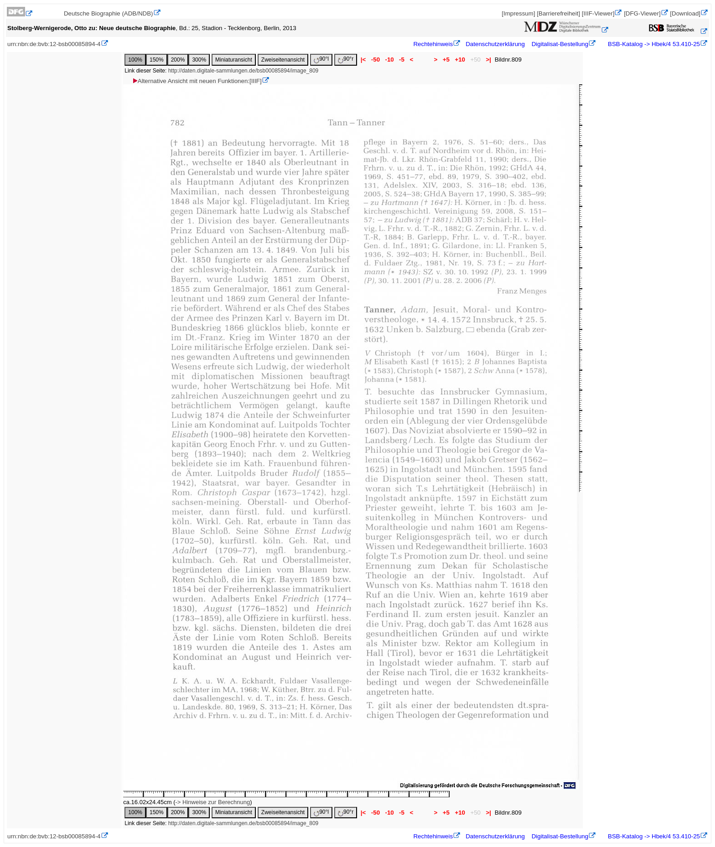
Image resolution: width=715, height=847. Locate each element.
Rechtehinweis (433, 44)
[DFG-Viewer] (642, 13)
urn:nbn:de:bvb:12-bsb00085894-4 (54, 44)
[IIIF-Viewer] (598, 13)
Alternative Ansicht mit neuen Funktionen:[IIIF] (197, 81)
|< (363, 59)
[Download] (685, 13)
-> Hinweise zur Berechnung (212, 802)
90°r (345, 59)
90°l (321, 59)
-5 (401, 59)
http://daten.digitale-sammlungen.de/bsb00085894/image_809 (243, 71)
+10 (460, 59)
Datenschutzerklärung (495, 44)
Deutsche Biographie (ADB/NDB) (108, 13)
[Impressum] (518, 13)
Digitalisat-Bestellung (560, 44)
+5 (446, 59)
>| (488, 59)
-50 (375, 59)
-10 (389, 59)
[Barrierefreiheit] (558, 13)
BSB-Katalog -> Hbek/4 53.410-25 (653, 44)
